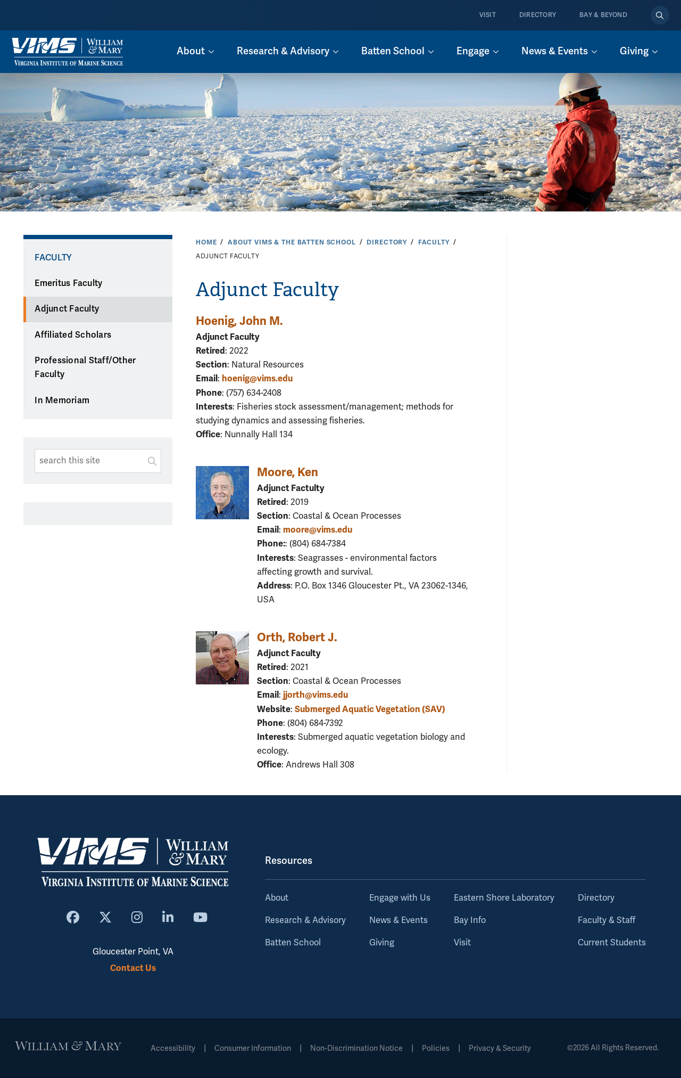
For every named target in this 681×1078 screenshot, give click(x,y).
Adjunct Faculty (67, 309)
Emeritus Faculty (68, 283)
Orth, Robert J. (297, 637)
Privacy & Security (500, 1048)
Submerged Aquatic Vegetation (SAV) (370, 709)
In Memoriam (62, 400)
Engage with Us (399, 898)
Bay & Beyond (603, 15)
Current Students (612, 942)
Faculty (434, 242)
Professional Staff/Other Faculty (85, 367)
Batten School (293, 942)
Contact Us (133, 968)
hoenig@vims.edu (257, 378)
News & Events (398, 920)
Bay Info (470, 920)
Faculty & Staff (606, 920)
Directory (537, 15)
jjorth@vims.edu (315, 694)
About (276, 898)
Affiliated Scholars (73, 335)
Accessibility (173, 1048)
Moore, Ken (287, 472)
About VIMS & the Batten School (292, 242)
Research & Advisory (305, 920)
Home (206, 242)
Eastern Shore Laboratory (504, 898)
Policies (436, 1048)
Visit (487, 15)
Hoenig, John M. (239, 321)
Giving (381, 942)
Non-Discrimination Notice (356, 1048)
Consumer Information (252, 1048)
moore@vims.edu (317, 529)
